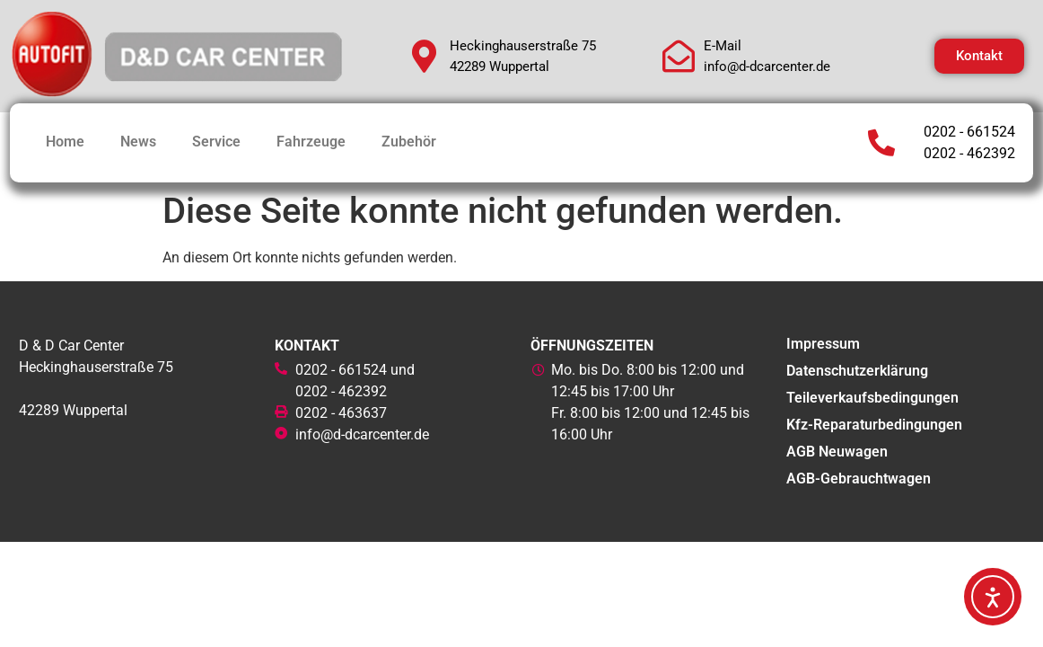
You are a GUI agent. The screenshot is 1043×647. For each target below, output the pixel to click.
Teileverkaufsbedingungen (872, 397)
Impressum (823, 343)
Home (65, 141)
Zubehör (408, 141)
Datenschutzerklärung (857, 370)
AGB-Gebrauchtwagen (858, 478)
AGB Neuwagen (837, 451)
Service (216, 141)
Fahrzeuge (311, 141)
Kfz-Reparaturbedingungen (874, 424)
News (138, 141)
